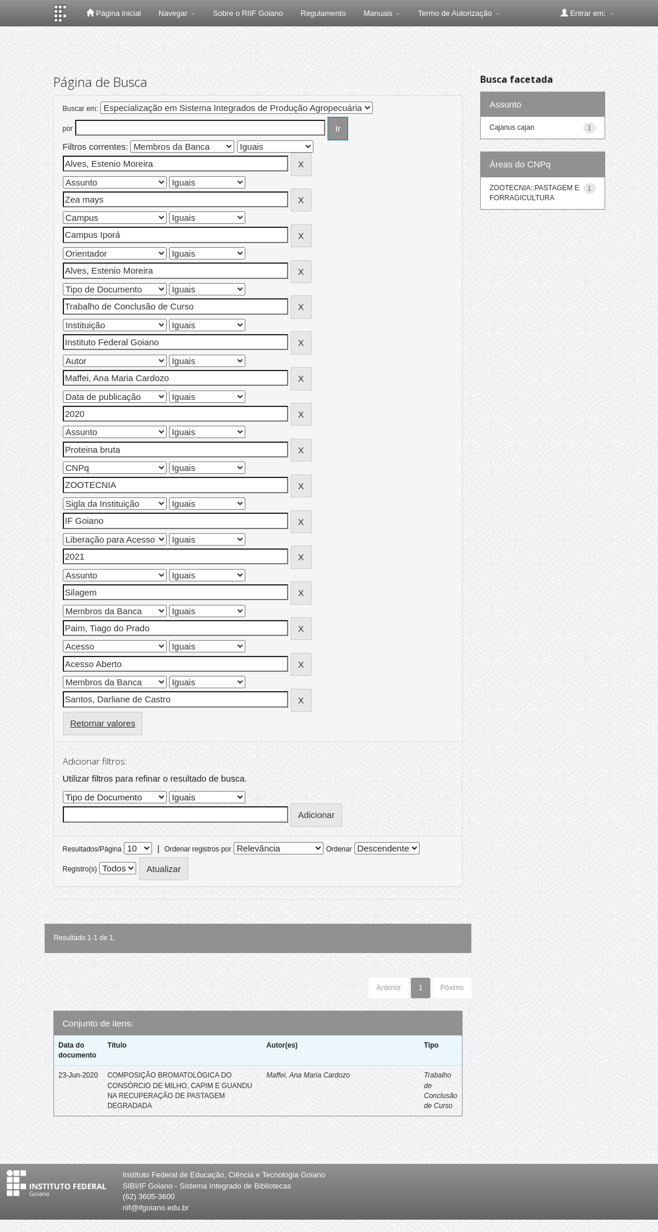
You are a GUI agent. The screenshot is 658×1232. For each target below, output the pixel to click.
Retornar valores (103, 723)
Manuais (381, 13)
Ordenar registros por (197, 849)
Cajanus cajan (512, 127)
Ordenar (339, 849)
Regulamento (323, 13)
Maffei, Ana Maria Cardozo (308, 1075)
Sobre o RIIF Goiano (248, 13)
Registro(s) (80, 869)
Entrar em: (587, 13)
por (68, 128)
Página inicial (113, 13)
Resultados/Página (92, 849)
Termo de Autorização (459, 13)
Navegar (176, 13)
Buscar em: (81, 109)
